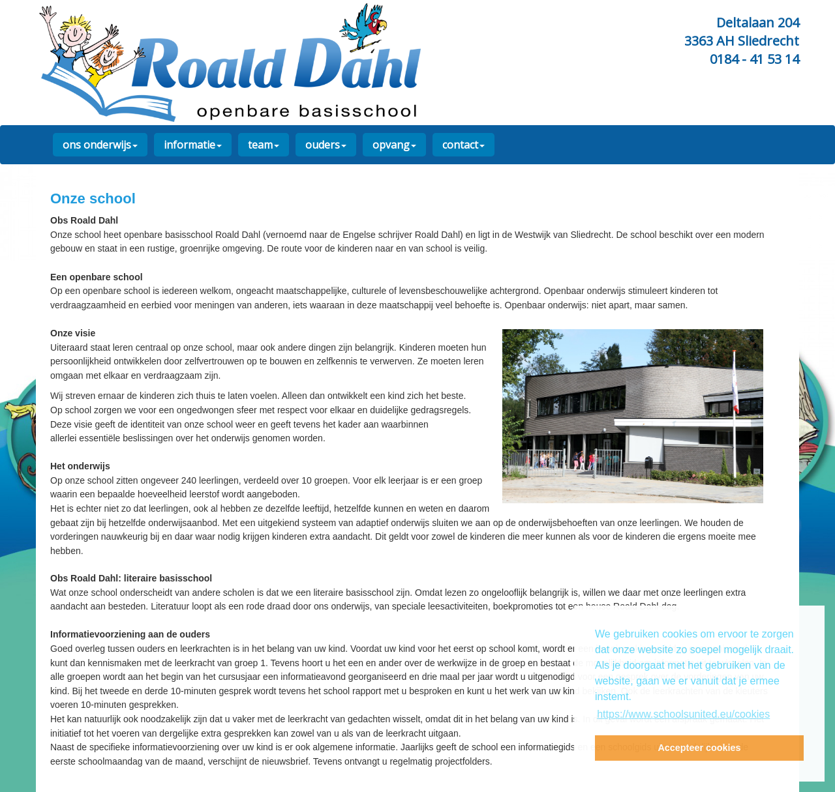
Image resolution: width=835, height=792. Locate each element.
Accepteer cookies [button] (699, 747)
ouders (325, 145)
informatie (193, 145)
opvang (394, 145)
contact (463, 145)
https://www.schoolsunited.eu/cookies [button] (683, 714)
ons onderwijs (100, 145)
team (263, 145)
